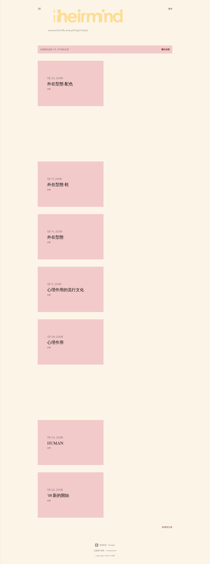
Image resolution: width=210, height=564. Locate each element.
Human (55, 443)
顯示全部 (166, 49)
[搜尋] (170, 8)
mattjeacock (111, 550)
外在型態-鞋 (58, 184)
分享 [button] (49, 89)
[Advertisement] (71, 133)
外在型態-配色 (60, 83)
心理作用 (55, 342)
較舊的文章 (167, 527)
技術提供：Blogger (105, 545)
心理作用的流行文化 (65, 289)
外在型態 (55, 237)
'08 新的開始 (58, 495)
